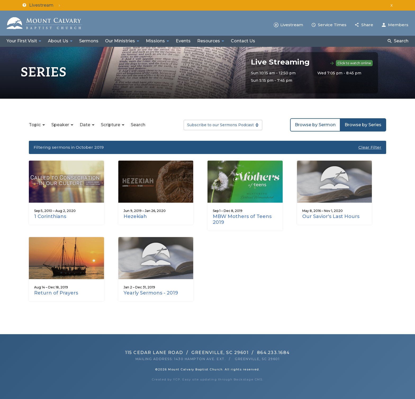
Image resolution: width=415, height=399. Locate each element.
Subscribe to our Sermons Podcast (220, 125)
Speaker (60, 124)
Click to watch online (354, 63)
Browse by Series (363, 124)
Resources (208, 40)
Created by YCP (166, 379)
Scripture (110, 124)
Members (398, 24)
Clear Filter (369, 147)
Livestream (291, 24)
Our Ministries (120, 40)
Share (367, 24)
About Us (58, 40)
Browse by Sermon (315, 124)
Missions (155, 40)
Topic (35, 124)
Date (85, 124)
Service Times (332, 24)
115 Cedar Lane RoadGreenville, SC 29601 (187, 352)
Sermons (88, 40)
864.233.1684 (273, 352)
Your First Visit (22, 40)
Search (401, 40)
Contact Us (243, 40)
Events (183, 40)
